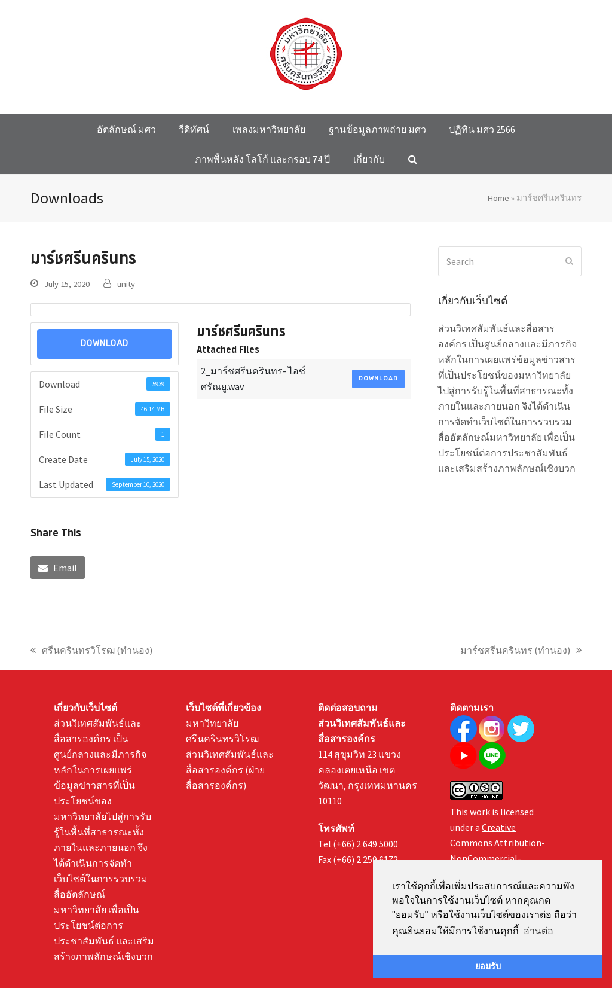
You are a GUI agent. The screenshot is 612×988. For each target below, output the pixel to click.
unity (126, 283)
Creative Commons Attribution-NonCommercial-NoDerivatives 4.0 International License (497, 858)
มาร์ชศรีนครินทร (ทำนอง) (521, 651)
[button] (412, 159)
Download (104, 344)
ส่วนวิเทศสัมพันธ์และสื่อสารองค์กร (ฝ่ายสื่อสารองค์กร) (230, 769)
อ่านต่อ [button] (538, 931)
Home (498, 197)
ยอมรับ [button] (488, 966)
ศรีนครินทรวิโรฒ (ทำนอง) (91, 651)
